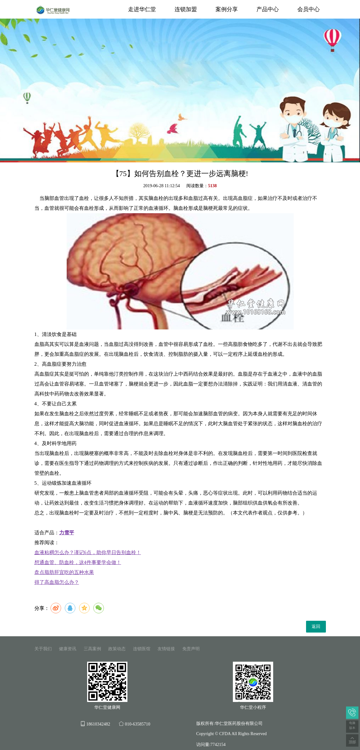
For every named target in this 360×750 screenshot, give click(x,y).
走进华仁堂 (142, 9)
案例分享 (227, 9)
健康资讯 (67, 648)
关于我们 (43, 648)
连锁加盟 (186, 9)
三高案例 (92, 648)
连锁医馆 (141, 648)
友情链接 (166, 648)
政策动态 (117, 648)
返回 (316, 626)
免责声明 (191, 648)
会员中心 (308, 9)
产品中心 (267, 9)
